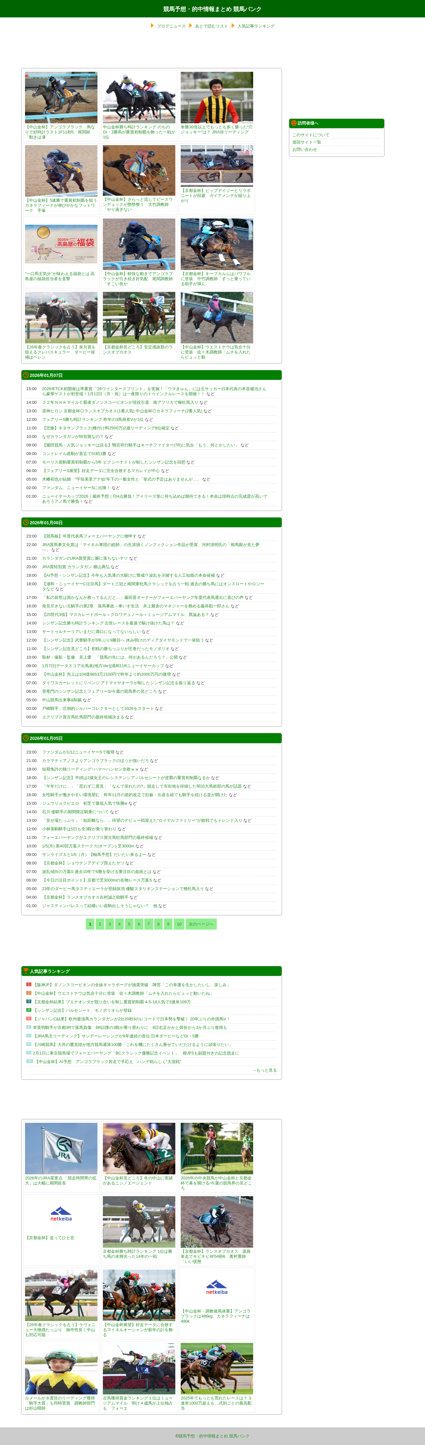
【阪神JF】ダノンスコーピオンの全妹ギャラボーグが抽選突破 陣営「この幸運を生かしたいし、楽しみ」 (132, 984)
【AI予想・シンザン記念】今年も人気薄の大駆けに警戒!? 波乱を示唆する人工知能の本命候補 (128, 575)
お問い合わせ (304, 149)
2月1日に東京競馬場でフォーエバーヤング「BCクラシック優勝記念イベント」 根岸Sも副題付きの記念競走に (136, 1053)
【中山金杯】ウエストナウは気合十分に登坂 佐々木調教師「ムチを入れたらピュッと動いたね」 (123, 993)
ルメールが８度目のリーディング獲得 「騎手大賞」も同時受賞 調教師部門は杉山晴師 (62, 1401)
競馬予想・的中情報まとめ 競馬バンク (212, 9)
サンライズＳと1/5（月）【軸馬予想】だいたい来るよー (94, 854)
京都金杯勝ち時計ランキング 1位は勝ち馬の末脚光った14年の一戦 (139, 1251)
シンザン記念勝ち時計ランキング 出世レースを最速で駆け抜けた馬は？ (108, 623)
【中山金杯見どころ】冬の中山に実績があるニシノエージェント (139, 1178)
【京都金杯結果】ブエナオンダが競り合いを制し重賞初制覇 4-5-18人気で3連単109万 (112, 1001)
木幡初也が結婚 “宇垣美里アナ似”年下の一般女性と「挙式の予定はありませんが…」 (121, 479)
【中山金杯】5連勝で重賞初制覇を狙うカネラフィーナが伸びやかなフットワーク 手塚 (61, 203)
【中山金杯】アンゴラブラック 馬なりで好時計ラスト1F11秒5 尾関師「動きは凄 (61, 129)
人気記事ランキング (256, 26)
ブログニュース (171, 26)
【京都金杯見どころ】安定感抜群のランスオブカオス (139, 347)
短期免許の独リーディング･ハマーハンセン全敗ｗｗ (90, 769)
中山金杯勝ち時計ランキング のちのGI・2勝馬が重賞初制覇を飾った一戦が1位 (139, 129)
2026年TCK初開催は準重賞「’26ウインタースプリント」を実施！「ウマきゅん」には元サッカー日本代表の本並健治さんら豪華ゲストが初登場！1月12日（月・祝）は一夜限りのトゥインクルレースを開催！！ (154, 391)
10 (179, 924)
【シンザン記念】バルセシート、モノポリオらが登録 (82, 1010)
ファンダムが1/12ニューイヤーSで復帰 (78, 752)
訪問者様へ (304, 123)
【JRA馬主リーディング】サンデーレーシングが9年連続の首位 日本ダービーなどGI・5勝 (116, 1036)
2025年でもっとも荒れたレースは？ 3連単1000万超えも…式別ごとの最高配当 (217, 1401)
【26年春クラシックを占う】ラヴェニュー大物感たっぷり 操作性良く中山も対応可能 (61, 1327)
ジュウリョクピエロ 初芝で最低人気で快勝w (84, 803)
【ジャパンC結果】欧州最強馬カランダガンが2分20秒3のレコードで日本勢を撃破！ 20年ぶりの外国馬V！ (131, 1019)
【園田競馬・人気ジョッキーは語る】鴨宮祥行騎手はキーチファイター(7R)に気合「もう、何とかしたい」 (140, 445)
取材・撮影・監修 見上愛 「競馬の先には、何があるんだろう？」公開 (110, 657)
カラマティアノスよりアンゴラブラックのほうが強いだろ (95, 760)
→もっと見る (264, 1070)
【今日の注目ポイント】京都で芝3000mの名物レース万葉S (97, 880)
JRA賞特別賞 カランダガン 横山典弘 (76, 566)
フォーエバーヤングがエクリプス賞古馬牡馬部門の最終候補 (97, 837)
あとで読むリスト (211, 26)
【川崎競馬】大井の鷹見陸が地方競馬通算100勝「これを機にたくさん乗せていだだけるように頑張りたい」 (133, 1044)
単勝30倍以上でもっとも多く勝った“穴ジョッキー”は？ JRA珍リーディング (217, 127)
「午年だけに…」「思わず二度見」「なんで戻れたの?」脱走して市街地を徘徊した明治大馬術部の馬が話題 (142, 786)
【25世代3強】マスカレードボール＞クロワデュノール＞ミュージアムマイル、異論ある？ (125, 614)
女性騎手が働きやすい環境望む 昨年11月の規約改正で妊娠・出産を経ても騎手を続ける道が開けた (135, 794)
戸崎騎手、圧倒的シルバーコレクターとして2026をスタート (98, 708)
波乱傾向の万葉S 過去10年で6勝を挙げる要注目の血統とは (97, 871)
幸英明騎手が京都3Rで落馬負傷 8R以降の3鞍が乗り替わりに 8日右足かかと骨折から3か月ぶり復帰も (130, 1027)
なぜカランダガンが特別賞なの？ (73, 436)
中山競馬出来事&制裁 (62, 700)
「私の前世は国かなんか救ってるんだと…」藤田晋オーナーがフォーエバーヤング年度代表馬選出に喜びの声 (143, 597)
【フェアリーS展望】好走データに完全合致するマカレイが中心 (101, 470)
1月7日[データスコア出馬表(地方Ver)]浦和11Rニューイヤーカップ (103, 665)
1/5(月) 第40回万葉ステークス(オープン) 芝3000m (88, 846)
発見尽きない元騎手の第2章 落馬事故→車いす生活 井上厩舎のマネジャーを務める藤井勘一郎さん (135, 606)
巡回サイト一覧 (306, 142)
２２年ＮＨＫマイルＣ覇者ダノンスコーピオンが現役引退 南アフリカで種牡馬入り (120, 402)
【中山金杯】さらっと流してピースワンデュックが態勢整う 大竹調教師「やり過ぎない (139, 202)
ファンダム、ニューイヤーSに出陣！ (76, 487)
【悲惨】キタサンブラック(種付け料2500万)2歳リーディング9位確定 (106, 428)
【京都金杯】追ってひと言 (61, 1235)
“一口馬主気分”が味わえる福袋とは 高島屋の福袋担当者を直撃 (61, 273)
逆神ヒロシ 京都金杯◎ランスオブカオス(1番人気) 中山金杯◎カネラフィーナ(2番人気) (122, 411)
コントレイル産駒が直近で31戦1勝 (74, 453)
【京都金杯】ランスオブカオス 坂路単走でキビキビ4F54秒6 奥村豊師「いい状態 (217, 1254)
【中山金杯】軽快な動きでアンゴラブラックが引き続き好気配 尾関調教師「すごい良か (139, 276)
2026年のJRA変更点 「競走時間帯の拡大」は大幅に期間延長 (61, 1178)
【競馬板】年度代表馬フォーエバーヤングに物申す (89, 536)
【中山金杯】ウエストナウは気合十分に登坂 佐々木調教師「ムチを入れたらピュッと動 (217, 350)
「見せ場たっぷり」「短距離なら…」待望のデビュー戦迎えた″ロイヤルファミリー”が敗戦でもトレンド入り (142, 820)
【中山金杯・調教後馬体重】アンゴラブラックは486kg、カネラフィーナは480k (217, 1314)
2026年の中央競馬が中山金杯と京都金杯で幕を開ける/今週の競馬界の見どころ (217, 1180)
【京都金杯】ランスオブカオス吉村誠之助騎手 (85, 897)
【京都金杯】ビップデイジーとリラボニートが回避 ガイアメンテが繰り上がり (217, 193)
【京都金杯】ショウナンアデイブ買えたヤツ (83, 863)
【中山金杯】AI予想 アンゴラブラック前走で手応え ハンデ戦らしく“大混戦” (107, 1061)
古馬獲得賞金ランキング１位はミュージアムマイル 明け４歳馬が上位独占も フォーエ (139, 1401)
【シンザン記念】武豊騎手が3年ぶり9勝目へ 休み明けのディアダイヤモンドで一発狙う (123, 640)
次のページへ (201, 924)
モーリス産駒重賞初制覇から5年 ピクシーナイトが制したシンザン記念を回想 (113, 462)
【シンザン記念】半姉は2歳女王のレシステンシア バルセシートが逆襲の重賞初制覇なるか (126, 777)
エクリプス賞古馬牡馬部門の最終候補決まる (83, 717)
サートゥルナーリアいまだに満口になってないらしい (91, 631)
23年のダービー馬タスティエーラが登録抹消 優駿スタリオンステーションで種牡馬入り (123, 888)
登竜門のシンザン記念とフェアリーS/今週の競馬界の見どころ (99, 691)
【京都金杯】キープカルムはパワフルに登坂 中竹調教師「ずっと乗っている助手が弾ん (217, 276)
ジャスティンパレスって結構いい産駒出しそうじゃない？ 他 (99, 905)
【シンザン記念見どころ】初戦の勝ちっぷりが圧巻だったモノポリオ (106, 648)
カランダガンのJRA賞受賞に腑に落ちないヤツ (85, 558)
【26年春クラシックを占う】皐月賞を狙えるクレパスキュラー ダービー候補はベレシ (61, 350)
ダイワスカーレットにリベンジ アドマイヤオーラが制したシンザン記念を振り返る (119, 682)
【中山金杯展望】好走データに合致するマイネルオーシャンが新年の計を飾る (139, 1327)
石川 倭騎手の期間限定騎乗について (75, 811)
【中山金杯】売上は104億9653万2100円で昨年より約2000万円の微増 (106, 674)
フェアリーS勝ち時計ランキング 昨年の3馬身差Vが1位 (93, 419)
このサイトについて (310, 134)
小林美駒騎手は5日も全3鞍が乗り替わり (79, 829)
